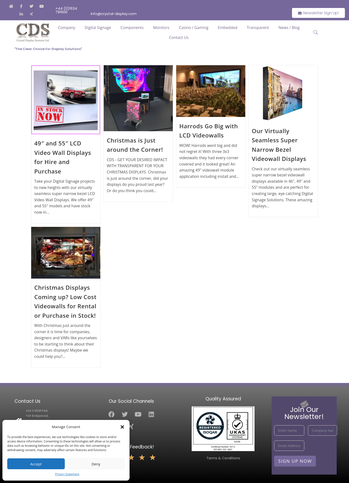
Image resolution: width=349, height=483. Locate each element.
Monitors (161, 27)
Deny (96, 463)
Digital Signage (98, 27)
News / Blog (289, 27)
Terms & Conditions (223, 458)
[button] (122, 427)
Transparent (258, 27)
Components (132, 27)
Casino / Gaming (193, 27)
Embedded (227, 27)
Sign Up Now (295, 461)
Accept (36, 463)
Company (66, 27)
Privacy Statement (67, 474)
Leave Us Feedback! (131, 447)
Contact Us (179, 37)
